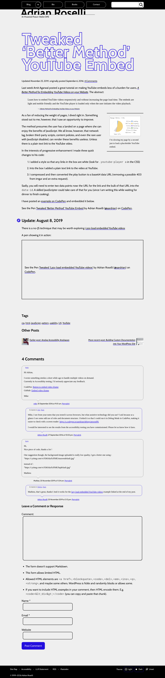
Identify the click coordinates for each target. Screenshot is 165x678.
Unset (151, 669)
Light (130, 669)
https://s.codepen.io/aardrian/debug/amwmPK (79, 421)
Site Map (13, 669)
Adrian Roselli (42, 435)
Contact (96, 4)
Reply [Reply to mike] (27, 367)
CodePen (126, 208)
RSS (54, 669)
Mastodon (64, 669)
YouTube (66, 323)
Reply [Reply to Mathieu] (27, 441)
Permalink (65, 403)
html (28, 323)
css (23, 323)
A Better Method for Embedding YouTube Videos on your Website (60, 109)
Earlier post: (49, 340)
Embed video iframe (40, 390)
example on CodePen (53, 201)
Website (26, 629)
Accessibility (26, 669)
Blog (29, 4)
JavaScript (36, 323)
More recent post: (111, 342)
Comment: (28, 514)
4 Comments (90, 81)
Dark (140, 669)
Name (26, 600)
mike (35, 403)
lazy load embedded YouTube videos (87, 492)
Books (74, 4)
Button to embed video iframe (45, 387)
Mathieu (40, 487)
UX (60, 323)
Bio (53, 4)
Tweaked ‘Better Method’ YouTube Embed (60, 208)
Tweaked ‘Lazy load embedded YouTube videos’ (66, 267)
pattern (45, 323)
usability (53, 323)
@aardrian (110, 208)
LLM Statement (42, 669)
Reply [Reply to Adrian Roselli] (42, 410)
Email (26, 615)
